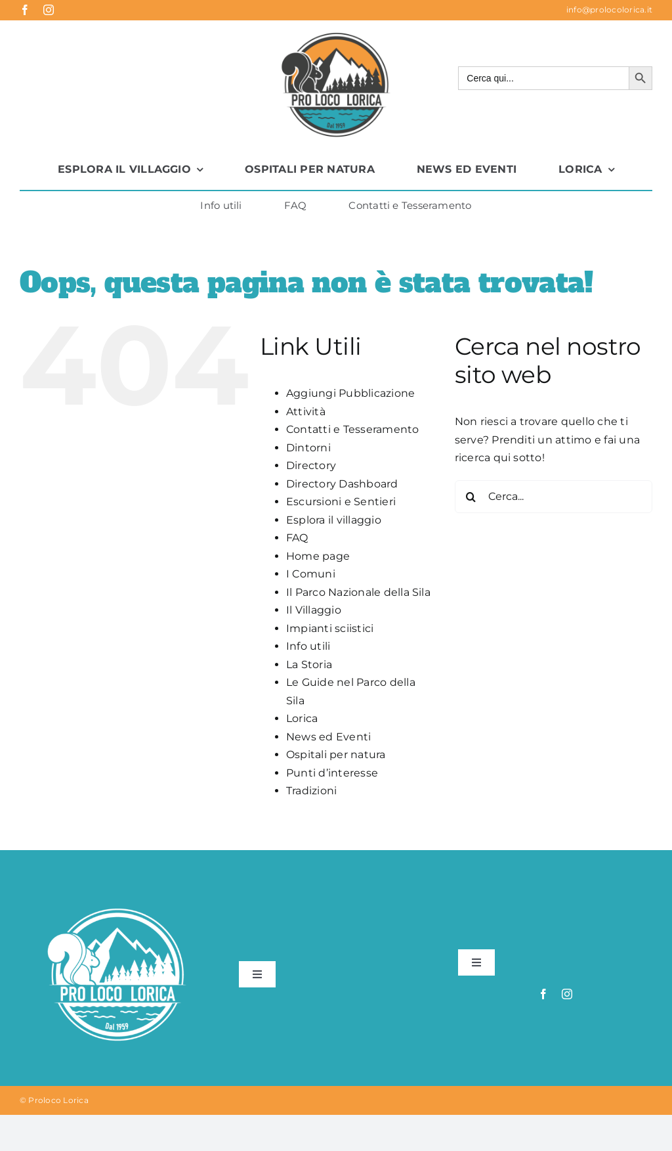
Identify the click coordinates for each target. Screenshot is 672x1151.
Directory (311, 465)
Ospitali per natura (336, 754)
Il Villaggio (313, 610)
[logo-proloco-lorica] (336, 33)
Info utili (308, 646)
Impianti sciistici (329, 628)
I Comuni (310, 574)
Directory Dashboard (342, 484)
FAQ (297, 537)
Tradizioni (311, 790)
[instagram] (48, 10)
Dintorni (308, 447)
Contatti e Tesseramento (352, 429)
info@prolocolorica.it (609, 9)
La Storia (309, 664)
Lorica (302, 718)
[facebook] (25, 10)
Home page (318, 556)
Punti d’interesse (332, 773)
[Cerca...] (553, 496)
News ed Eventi (328, 737)
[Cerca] (471, 496)
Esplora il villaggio (333, 520)
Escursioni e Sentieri (341, 501)
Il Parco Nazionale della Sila (358, 592)
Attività (306, 411)
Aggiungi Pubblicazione (350, 393)
